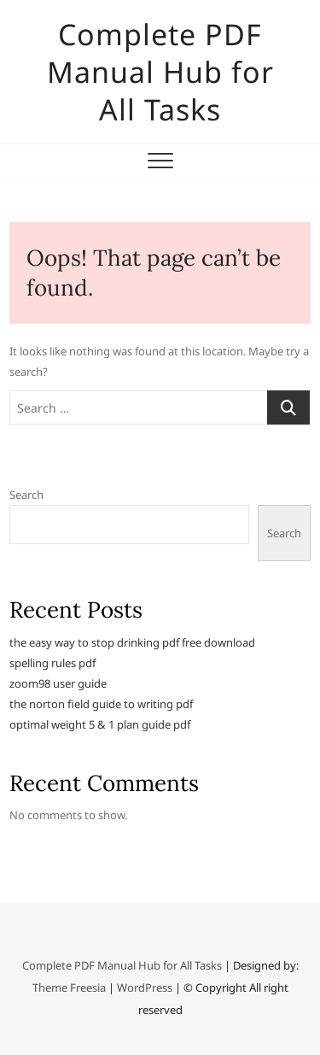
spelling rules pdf (52, 663)
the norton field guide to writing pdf (101, 704)
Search (26, 494)
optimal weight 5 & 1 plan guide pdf (99, 724)
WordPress (144, 987)
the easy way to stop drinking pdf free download (132, 642)
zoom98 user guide (58, 683)
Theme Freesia (69, 987)
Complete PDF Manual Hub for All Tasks (160, 71)
